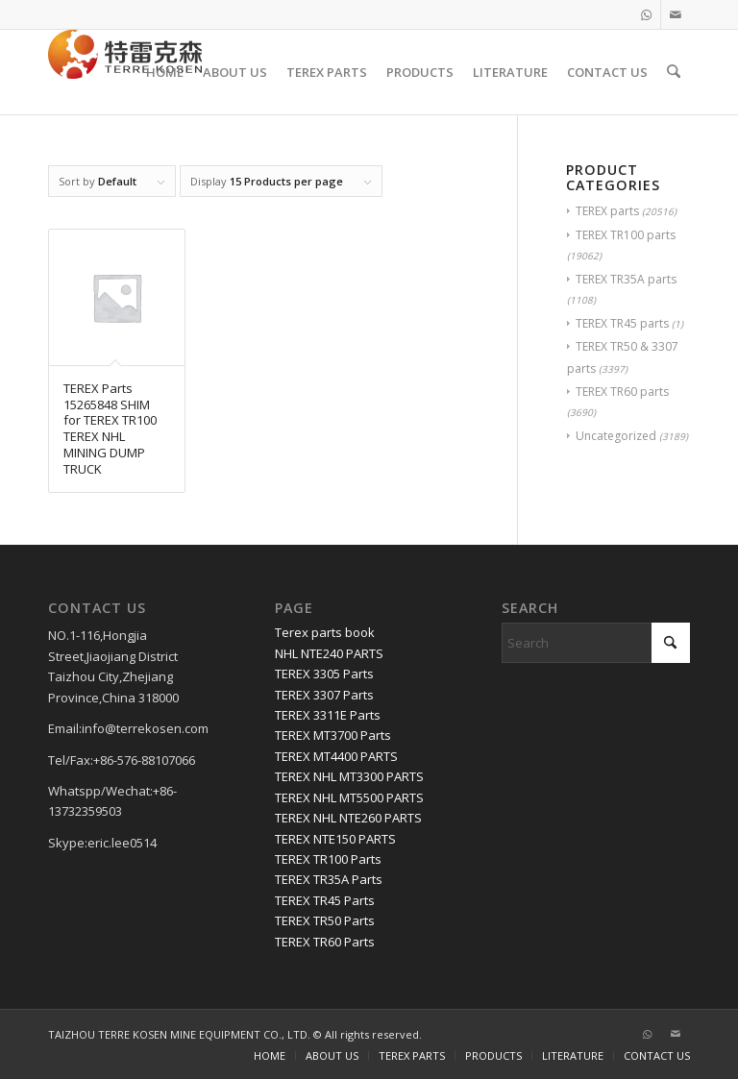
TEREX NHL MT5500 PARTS (349, 797)
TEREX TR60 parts (622, 391)
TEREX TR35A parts (626, 279)
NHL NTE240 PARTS (329, 653)
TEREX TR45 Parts (325, 900)
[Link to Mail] (675, 14)
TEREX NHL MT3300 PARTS (349, 776)
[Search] (674, 72)
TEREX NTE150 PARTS (335, 838)
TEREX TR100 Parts (328, 859)
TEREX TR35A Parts (328, 879)
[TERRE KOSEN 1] (125, 72)
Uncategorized (616, 436)
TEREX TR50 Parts (325, 920)
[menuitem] (165, 72)
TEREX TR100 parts (626, 235)
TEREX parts (607, 211)
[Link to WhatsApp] (646, 14)
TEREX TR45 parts (622, 323)
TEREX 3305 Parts (324, 673)
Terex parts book (325, 632)
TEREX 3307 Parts (324, 694)
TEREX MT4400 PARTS (336, 756)
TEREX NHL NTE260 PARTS (348, 817)
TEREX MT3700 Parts (333, 735)
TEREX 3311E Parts (328, 714)
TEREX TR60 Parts (325, 941)
